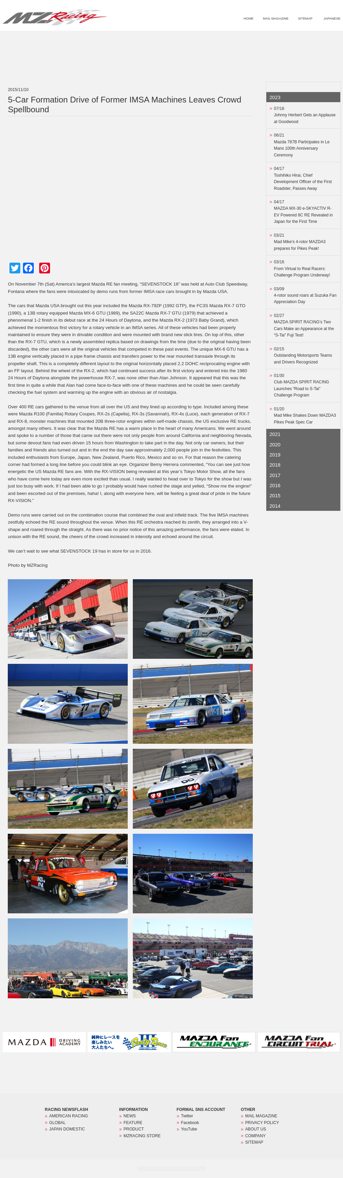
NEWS (219, 39)
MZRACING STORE (311, 39)
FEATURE (245, 39)
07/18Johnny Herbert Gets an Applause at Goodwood (305, 115)
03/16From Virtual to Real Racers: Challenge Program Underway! (302, 268)
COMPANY (255, 1135)
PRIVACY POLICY (262, 1122)
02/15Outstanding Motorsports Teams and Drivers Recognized (303, 355)
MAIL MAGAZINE (276, 18)
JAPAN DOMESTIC (67, 1129)
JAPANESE (331, 18)
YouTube (189, 1129)
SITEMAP (305, 18)
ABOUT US (255, 1129)
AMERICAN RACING (68, 1116)
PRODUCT (274, 39)
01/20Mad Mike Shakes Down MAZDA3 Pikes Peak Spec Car (305, 415)
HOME (248, 18)
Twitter (187, 1116)
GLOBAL (57, 1122)
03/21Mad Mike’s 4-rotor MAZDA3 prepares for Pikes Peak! (300, 242)
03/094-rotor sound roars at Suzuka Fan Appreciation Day (305, 295)
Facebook (190, 1122)
